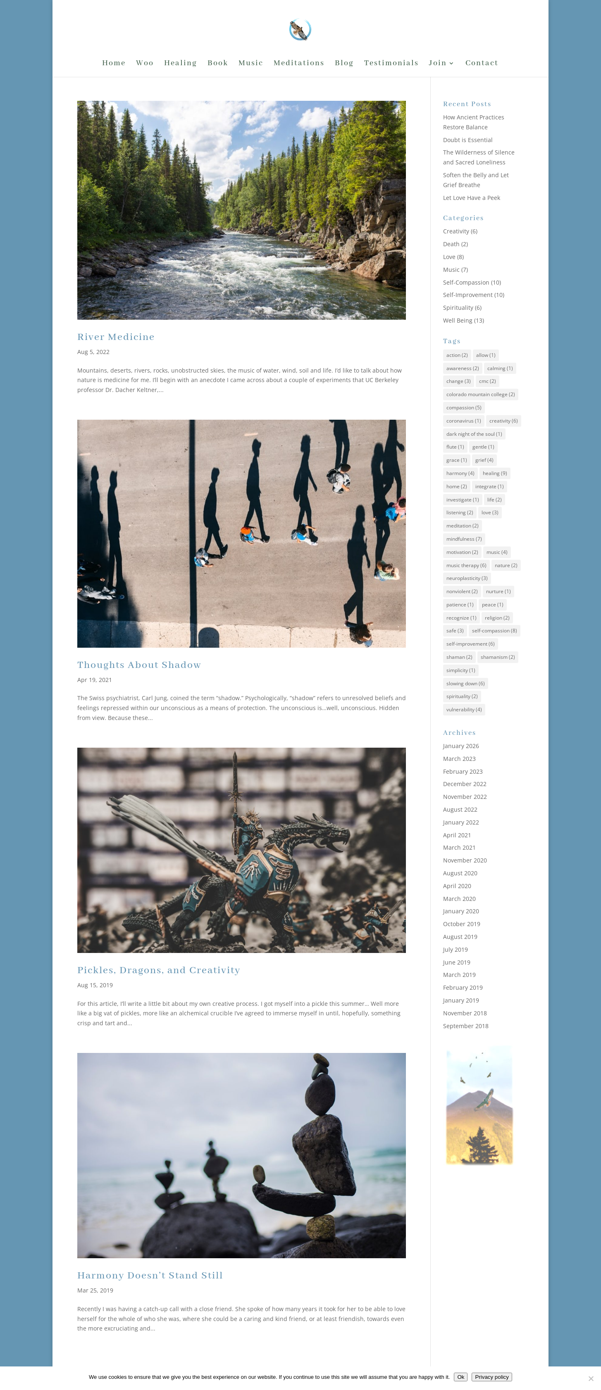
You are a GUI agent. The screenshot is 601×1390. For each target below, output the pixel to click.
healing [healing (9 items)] (495, 473)
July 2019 (455, 949)
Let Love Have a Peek (471, 198)
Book (217, 64)
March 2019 (459, 975)
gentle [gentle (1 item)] (483, 446)
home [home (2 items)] (456, 486)
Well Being (457, 320)
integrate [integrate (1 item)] (489, 486)
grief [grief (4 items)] (484, 459)
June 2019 (456, 962)
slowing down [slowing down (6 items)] (465, 683)
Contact (481, 64)
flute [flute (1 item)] (455, 446)
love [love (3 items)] (490, 512)
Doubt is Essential (468, 140)
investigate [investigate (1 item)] (462, 499)
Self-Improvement (468, 295)
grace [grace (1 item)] (456, 459)
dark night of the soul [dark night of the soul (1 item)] (474, 433)
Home (114, 64)
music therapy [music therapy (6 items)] (466, 565)
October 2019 (461, 924)
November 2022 (465, 797)
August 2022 (460, 809)
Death (451, 244)
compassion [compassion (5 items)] (464, 407)
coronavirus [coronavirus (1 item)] (463, 420)
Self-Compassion (466, 282)
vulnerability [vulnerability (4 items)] (464, 709)
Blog (344, 64)
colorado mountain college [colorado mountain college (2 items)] (480, 394)
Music (250, 64)
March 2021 (459, 847)
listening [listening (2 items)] (459, 512)
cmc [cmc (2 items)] (487, 381)
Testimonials (391, 64)
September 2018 (466, 1026)
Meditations (299, 64)
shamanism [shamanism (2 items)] (498, 657)
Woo (145, 64)
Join (438, 64)
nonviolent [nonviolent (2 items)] (462, 591)
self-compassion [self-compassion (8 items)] (494, 630)
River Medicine (116, 337)
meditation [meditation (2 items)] (462, 525)
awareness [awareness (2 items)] (462, 368)
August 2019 (460, 937)
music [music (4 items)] (497, 552)
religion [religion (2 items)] (497, 617)
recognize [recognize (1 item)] (461, 617)
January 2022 (461, 822)
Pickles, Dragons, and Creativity (159, 970)
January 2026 (461, 746)
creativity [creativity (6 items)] (503, 420)
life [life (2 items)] (494, 499)
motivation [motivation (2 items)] (462, 552)
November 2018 (465, 1013)
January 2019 (461, 1000)
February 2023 (463, 771)
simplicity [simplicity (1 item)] (460, 670)
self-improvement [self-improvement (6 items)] (470, 643)
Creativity (456, 231)
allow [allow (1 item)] (486, 355)
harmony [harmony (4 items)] (460, 473)
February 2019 (463, 987)
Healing (180, 64)
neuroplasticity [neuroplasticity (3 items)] (467, 578)
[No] (591, 1378)
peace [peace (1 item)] (492, 604)
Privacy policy (491, 1377)
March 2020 (459, 899)
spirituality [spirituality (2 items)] (462, 696)
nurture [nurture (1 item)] (498, 591)
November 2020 (465, 860)
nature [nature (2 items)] (506, 565)
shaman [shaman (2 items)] (459, 657)
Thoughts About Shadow (139, 665)
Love (449, 257)
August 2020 (460, 873)
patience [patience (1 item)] (460, 604)
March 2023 (459, 759)
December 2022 (465, 784)
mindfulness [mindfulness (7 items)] (464, 538)
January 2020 (461, 911)
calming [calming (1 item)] (500, 368)
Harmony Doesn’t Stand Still (150, 1275)
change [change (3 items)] (458, 381)
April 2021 (457, 835)
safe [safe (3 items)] (455, 630)
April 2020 (457, 886)
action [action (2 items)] (457, 355)
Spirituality (458, 307)
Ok (460, 1377)
